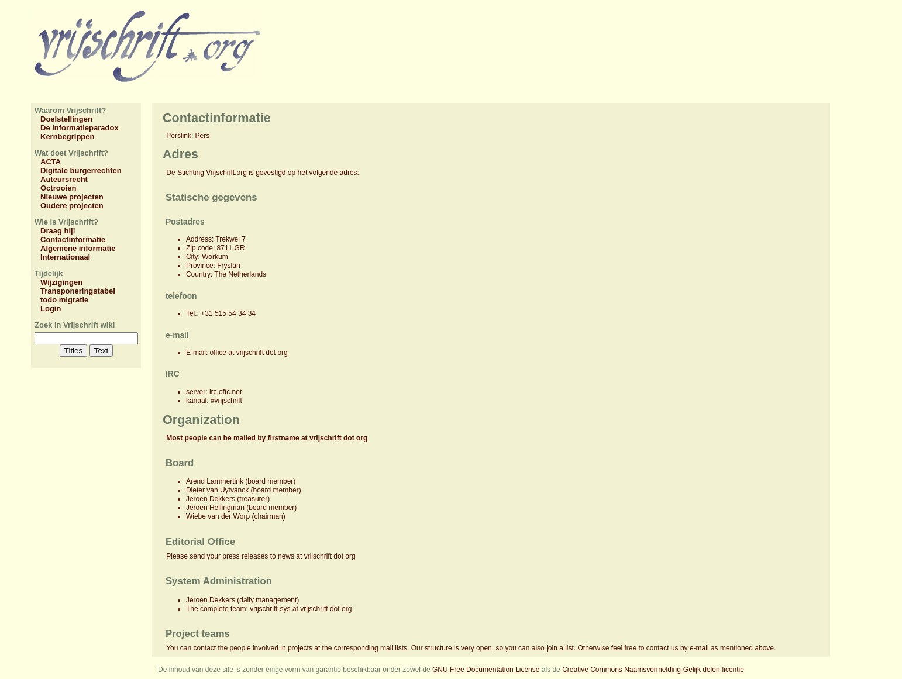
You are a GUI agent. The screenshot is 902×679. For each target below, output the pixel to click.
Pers (202, 136)
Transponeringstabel (77, 291)
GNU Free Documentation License (485, 670)
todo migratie (64, 299)
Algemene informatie (78, 248)
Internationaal (65, 257)
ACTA (50, 161)
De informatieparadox (79, 127)
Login (50, 308)
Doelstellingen (66, 119)
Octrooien (58, 188)
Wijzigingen (61, 282)
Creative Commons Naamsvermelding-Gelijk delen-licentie (653, 670)
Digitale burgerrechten (81, 170)
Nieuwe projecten (72, 196)
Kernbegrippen (67, 136)
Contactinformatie (72, 239)
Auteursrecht (64, 179)
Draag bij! (57, 230)
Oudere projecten (72, 205)
